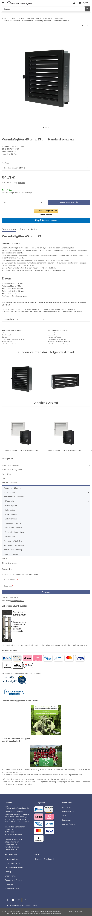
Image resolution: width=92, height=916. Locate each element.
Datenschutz (67, 807)
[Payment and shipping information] (7, 658)
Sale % (4, 558)
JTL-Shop (79, 911)
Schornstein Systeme (10, 465)
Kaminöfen (6, 474)
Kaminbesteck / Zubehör (13, 497)
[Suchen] (43, 8)
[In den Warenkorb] (4, 33)
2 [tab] (46, 127)
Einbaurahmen (11, 519)
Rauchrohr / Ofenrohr (12, 488)
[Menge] (23, 202)
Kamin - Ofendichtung (13, 550)
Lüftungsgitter (10, 501)
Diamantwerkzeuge (9, 563)
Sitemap (8, 872)
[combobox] (46, 167)
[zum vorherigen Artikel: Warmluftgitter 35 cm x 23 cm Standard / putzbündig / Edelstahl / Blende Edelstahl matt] (82, 25)
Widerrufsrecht (68, 811)
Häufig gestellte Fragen (14, 867)
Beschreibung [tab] (9, 229)
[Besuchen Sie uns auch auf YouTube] (13, 900)
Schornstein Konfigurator (12, 469)
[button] (74, 2)
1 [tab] (43, 127)
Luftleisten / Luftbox (13, 523)
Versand (21, 183)
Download (9, 884)
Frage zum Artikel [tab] (28, 229)
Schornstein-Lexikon (13, 888)
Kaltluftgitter (10, 510)
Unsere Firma (10, 876)
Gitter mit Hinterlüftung (14, 532)
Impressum (66, 820)
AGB (64, 816)
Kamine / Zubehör (9, 483)
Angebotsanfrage (12, 859)
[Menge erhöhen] (41, 202)
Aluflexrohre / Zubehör (13, 541)
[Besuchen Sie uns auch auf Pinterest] (19, 900)
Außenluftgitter (11, 514)
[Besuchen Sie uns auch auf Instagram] (25, 900)
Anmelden (46, 592)
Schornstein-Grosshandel (44, 859)
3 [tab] (48, 127)
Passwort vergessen (10, 597)
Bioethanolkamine (11, 554)
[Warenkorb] (83, 2)
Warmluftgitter (11, 505)
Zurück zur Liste (9, 18)
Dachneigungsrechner (14, 863)
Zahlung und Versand (13, 880)
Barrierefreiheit (68, 824)
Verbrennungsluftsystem (14, 545)
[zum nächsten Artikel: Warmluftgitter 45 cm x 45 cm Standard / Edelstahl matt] (87, 25)
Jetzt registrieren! (17, 601)
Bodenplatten (9, 492)
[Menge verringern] (4, 202)
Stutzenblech (10, 536)
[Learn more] (19, 2)
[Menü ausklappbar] (3, 1)
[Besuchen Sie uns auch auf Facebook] (7, 900)
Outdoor (5, 478)
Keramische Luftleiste (13, 527)
